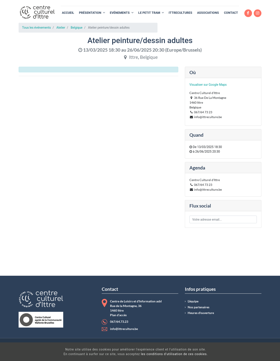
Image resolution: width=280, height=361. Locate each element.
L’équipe (193, 301)
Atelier (60, 27)
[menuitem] (68, 13)
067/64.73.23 (119, 321)
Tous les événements (36, 27)
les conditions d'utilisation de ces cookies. (146, 354)
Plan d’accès (118, 315)
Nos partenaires (198, 307)
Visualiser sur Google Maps (208, 84)
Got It (244, 352)
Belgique (76, 27)
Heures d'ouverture (201, 313)
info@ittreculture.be (124, 329)
